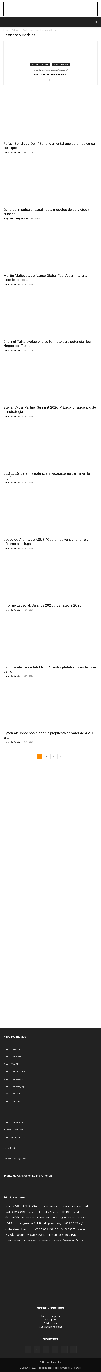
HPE (48, 1217)
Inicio (6, 30)
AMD (16, 1206)
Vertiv (80, 1240)
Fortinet (65, 1212)
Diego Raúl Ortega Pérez (15, 218)
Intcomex (81, 1217)
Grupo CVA (12, 1217)
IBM (55, 1217)
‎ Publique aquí (50, 1323)
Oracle (20, 1234)
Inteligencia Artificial (31, 1223)
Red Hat (70, 1234)
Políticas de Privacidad (50, 1362)
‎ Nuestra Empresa (51, 1316)
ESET (39, 1211)
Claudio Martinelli (50, 1206)
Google (76, 1211)
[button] (5, 22)
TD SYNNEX (44, 1240)
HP (42, 1217)
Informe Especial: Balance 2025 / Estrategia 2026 (42, 605)
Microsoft (68, 1229)
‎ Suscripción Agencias (50, 1326)
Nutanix (81, 1229)
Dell (85, 1206)
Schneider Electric (15, 1240)
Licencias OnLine (45, 1229)
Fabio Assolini (51, 1211)
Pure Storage (55, 1234)
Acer (7, 1206)
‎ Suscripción (50, 1319)
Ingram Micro (67, 1217)
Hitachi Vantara (30, 1217)
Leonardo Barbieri (12, 152)
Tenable (56, 1240)
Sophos (32, 1240)
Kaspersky (73, 1223)
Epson (31, 1211)
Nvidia (10, 1234)
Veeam (68, 1240)
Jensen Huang (54, 1223)
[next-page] (60, 756)
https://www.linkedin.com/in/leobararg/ (51, 70)
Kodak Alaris (12, 1229)
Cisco (35, 1206)
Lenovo (25, 1229)
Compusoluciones (71, 1206)
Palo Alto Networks (36, 1234)
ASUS (26, 1206)
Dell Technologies (15, 1211)
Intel (9, 1223)
